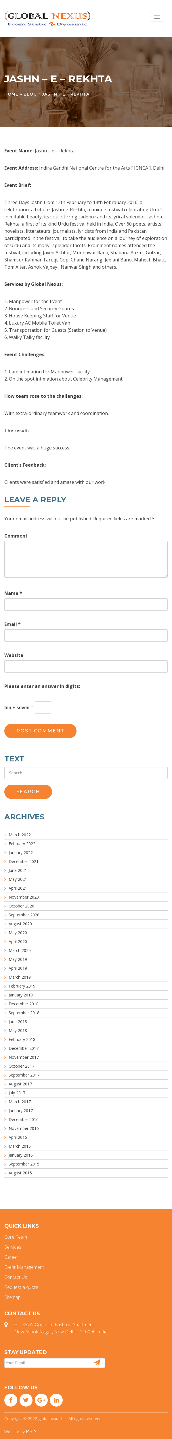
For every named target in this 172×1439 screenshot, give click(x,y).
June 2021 (18, 870)
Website (13, 655)
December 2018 (24, 1003)
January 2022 (21, 852)
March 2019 (20, 977)
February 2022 (22, 843)
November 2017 (24, 1057)
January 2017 (21, 1110)
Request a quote (21, 1287)
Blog (30, 94)
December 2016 (24, 1119)
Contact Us (15, 1277)
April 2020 (18, 941)
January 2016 (21, 1155)
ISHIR (31, 1431)
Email (12, 624)
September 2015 (24, 1164)
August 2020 (20, 923)
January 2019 (21, 995)
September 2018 (24, 1012)
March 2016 (20, 1146)
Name (13, 593)
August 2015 (20, 1173)
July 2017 (17, 1092)
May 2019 (18, 959)
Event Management (24, 1267)
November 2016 (24, 1128)
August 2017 (20, 1084)
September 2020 (24, 915)
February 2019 (22, 986)
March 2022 (20, 834)
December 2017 (24, 1048)
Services (12, 1247)
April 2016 (18, 1137)
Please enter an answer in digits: (42, 686)
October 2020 (21, 906)
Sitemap (12, 1297)
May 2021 (18, 879)
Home (11, 94)
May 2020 (18, 932)
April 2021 (18, 888)
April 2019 (18, 968)
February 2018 (22, 1039)
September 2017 (24, 1075)
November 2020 (24, 897)
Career (11, 1257)
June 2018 (18, 1021)
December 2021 (24, 861)
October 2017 (21, 1066)
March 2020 (20, 950)
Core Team (15, 1237)
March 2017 (20, 1101)
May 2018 (18, 1030)
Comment (16, 536)
